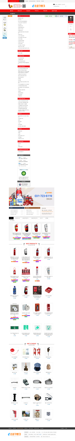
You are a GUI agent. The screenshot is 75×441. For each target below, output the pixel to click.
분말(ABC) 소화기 (20, 18)
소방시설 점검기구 (21, 151)
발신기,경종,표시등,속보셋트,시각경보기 (23, 82)
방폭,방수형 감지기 (21, 77)
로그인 (22, 1)
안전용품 (19, 128)
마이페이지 (12, 13)
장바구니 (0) (71, 22)
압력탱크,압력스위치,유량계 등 (22, 106)
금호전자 (19, 91)
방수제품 (19, 80)
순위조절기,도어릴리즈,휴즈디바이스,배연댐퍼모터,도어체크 (23, 110)
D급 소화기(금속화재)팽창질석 (22, 21)
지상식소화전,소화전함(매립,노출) (23, 102)
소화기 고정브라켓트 (21, 35)
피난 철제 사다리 (20, 118)
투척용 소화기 (20, 34)
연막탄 (19, 134)
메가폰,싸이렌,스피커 (21, 135)
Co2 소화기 (19, 24)
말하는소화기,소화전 (21, 46)
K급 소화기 (19, 19)
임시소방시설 (20, 94)
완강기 (19, 120)
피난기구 (19, 113)
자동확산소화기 (20, 30)
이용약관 (14, 428)
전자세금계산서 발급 (13, 214)
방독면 (19, 132)
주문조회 (42, 1)
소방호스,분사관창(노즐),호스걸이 (23, 100)
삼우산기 (19, 143)
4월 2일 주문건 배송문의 (29, 214)
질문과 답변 (54, 10)
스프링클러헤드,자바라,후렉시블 (23, 105)
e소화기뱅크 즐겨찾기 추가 (14, 1)
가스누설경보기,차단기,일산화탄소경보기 (23, 88)
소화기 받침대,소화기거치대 (22, 37)
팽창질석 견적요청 (28, 210)
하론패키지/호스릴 (21, 41)
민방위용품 (19, 137)
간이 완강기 (20, 121)
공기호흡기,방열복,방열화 (22, 126)
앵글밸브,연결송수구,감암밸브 (22, 103)
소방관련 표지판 (21, 55)
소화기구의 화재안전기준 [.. (14, 210)
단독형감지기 (60, 4)
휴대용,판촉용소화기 (21, 27)
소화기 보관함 (20, 38)
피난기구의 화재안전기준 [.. (14, 211)
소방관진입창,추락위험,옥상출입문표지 (23, 63)
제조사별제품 (12, 220)
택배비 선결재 (20, 53)
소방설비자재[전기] (25, 218)
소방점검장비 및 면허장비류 (23, 149)
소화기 (56, 4)
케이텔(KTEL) (20, 95)
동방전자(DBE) (20, 146)
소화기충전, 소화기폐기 (21, 45)
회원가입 (26, 1)
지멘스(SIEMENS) (20, 92)
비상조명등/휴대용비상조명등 (22, 85)
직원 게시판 (38, 1)
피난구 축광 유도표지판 (21, 61)
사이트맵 (41, 428)
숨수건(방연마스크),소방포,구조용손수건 (23, 116)
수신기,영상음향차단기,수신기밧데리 (23, 84)
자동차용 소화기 (20, 25)
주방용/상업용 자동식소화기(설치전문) (23, 32)
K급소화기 (63, 4)
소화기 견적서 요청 (29, 211)
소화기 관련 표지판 (21, 58)
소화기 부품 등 (20, 43)
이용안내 (28, 10)
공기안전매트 (20, 124)
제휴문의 (25, 428)
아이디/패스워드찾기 (32, 1)
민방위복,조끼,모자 (21, 138)
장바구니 (37, 10)
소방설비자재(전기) (21, 66)
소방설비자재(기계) (21, 98)
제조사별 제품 (20, 141)
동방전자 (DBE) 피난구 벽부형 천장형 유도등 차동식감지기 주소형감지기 (23, 72)
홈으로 (11, 10)
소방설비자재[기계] (34, 218)
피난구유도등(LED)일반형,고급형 (23, 68)
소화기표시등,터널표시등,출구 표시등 (23, 48)
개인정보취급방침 (20, 428)
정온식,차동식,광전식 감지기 (22, 75)
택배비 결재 (20, 50)
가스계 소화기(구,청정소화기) (22, 22)
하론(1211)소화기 (20, 28)
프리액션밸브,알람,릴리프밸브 (22, 108)
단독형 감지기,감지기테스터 (22, 74)
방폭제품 (19, 78)
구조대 (19, 123)
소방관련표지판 (17, 218)
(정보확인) (39, 434)
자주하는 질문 (36, 428)
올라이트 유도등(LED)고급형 (22, 70)
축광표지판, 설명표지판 (21, 89)
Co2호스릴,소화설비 (21, 40)
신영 (18, 145)
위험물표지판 (20, 131)
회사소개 (20, 10)
